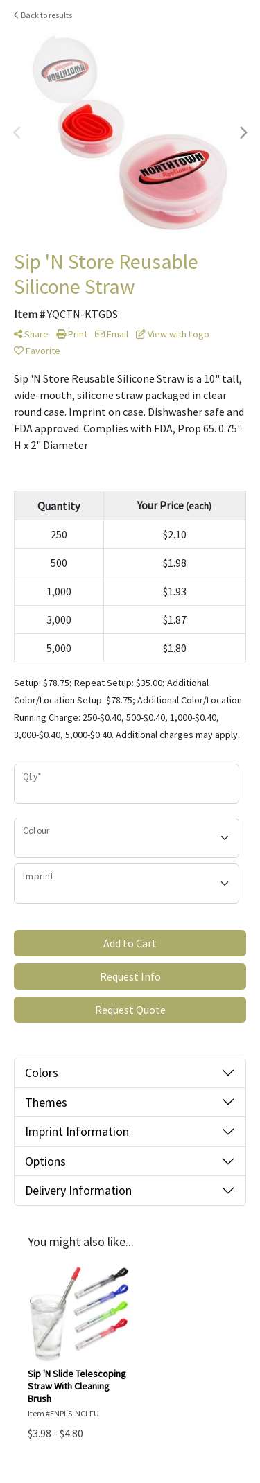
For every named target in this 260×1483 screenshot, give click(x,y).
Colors (41, 1072)
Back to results (43, 15)
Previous (17, 133)
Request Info (130, 976)
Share (31, 334)
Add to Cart (130, 943)
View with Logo (172, 334)
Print (71, 334)
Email (111, 334)
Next (243, 133)
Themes (46, 1102)
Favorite (37, 350)
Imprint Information (77, 1131)
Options (45, 1161)
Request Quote (130, 1010)
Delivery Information (78, 1190)
